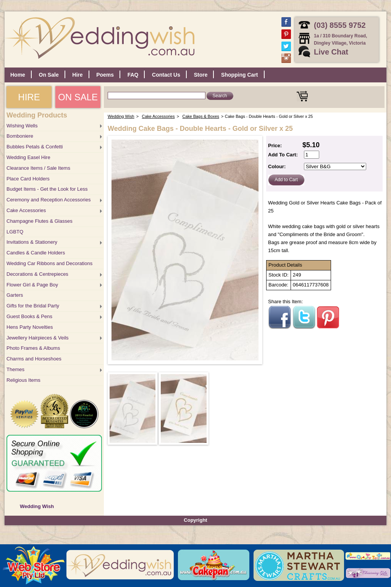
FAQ (133, 75)
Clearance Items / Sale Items (38, 168)
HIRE (29, 97)
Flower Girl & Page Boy (32, 285)
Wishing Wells (21, 126)
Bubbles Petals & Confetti (34, 147)
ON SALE (78, 97)
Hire (77, 75)
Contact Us (166, 75)
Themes (15, 369)
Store (201, 75)
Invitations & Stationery (31, 242)
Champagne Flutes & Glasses (39, 221)
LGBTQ (14, 232)
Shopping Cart (239, 75)
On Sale (49, 75)
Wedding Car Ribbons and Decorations (49, 263)
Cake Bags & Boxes (201, 116)
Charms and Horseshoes (33, 359)
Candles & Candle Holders (35, 253)
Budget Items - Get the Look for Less (46, 189)
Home (17, 75)
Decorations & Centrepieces (37, 274)
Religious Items (23, 380)
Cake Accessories (26, 210)
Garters (14, 295)
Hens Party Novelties (29, 327)
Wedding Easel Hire (28, 157)
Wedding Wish (37, 506)
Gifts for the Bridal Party (32, 306)
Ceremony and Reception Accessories (48, 200)
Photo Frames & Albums (33, 348)
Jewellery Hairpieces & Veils (37, 338)
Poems (105, 75)
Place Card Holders (28, 179)
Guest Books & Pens (29, 316)
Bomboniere (19, 136)
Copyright (195, 520)
